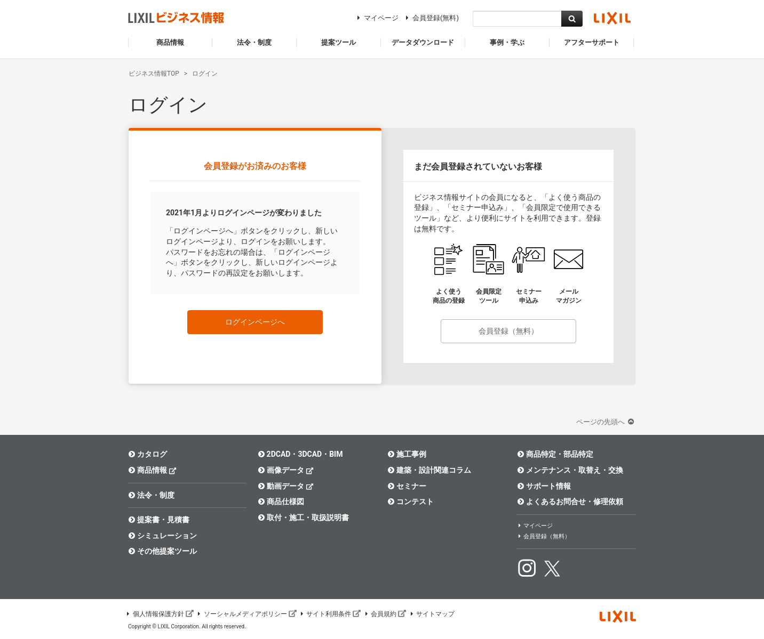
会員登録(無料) (431, 18)
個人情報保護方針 (159, 614)
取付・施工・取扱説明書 (303, 517)
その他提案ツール (162, 551)
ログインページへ (255, 322)
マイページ (376, 18)
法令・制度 (151, 495)
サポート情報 (544, 486)
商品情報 (152, 469)
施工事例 (406, 454)
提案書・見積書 (158, 519)
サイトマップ (432, 614)
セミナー (406, 486)
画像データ (286, 469)
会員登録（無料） (508, 331)
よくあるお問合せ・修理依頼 (570, 501)
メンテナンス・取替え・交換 (570, 470)
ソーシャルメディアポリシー (246, 614)
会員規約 (384, 614)
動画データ (286, 485)
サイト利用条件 (330, 614)
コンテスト (410, 501)
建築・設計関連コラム (429, 470)
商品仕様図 (281, 501)
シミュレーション (162, 535)
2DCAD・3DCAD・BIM (300, 454)
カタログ (147, 454)
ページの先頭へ (606, 422)
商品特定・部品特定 (555, 454)
